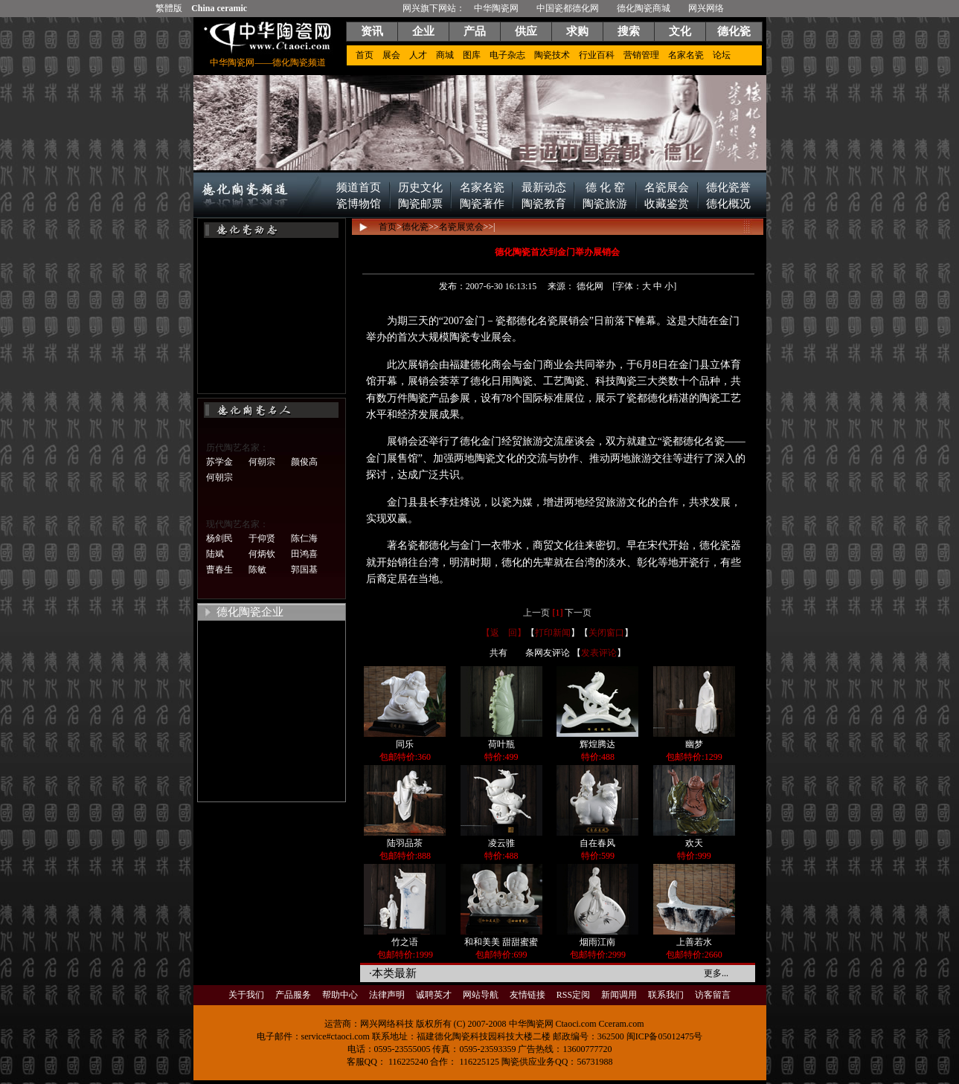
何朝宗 (261, 461)
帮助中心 (340, 995)
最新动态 (544, 187)
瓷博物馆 (358, 204)
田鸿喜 (304, 554)
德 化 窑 (605, 187)
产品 (475, 31)
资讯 (372, 31)
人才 (418, 55)
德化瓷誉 (728, 187)
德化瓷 (734, 31)
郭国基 (304, 569)
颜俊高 (304, 461)
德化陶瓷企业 (250, 612)
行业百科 (597, 55)
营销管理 (641, 55)
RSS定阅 (573, 995)
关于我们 (246, 995)
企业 (423, 31)
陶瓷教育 (544, 204)
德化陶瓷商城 (643, 8)
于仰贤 (261, 538)
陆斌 (215, 554)
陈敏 (257, 569)
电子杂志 (507, 55)
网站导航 (480, 995)
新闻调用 (619, 995)
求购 (577, 31)
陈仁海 (304, 538)
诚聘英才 (434, 995)
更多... (716, 973)
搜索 (629, 31)
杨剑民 (219, 538)
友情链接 (527, 995)
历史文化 (420, 187)
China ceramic (219, 8)
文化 (680, 31)
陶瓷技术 (552, 55)
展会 (391, 55)
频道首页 (358, 187)
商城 (445, 55)
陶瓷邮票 (420, 204)
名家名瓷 (686, 55)
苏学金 (219, 461)
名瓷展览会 (461, 227)
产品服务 (293, 995)
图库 (472, 55)
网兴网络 (706, 8)
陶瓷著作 (482, 204)
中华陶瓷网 (496, 8)
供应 (526, 31)
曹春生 (219, 569)
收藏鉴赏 (666, 204)
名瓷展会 (666, 187)
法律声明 (387, 995)
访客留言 (713, 995)
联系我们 (666, 995)
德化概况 (728, 204)
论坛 (722, 55)
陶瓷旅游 (605, 204)
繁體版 (168, 8)
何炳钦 (261, 554)
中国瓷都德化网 (567, 8)
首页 (364, 55)
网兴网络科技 (387, 1024)
